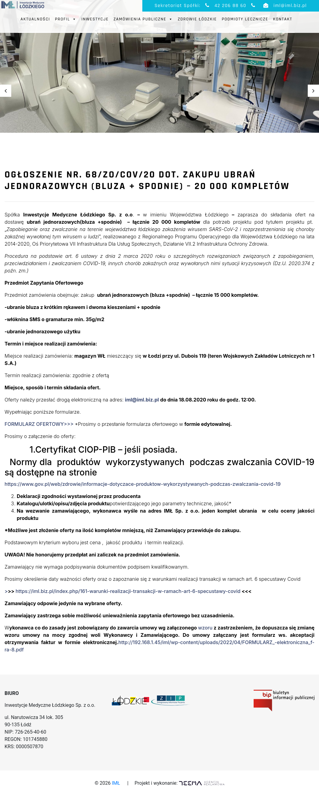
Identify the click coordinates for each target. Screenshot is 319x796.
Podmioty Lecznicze (245, 19)
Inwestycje (95, 19)
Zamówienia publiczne (143, 19)
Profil (66, 19)
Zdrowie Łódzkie (197, 19)
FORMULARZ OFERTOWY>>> (39, 424)
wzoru (205, 628)
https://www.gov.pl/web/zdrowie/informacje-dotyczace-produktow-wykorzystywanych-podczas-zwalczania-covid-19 (143, 484)
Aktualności (35, 19)
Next (313, 91)
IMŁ (116, 783)
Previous (5, 91)
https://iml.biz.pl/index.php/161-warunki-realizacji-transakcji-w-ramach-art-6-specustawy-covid (128, 591)
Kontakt (282, 19)
